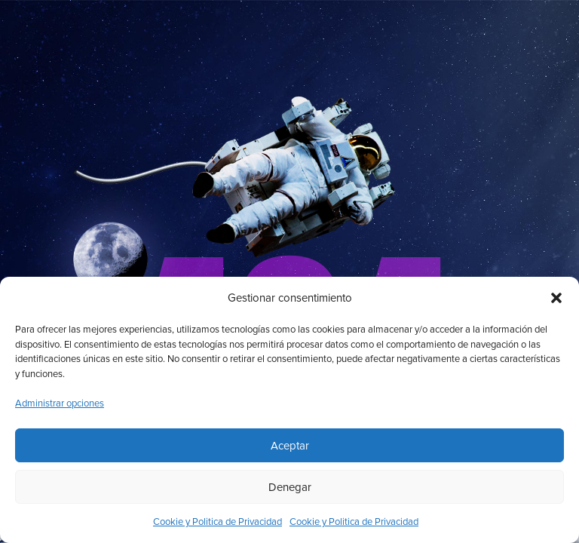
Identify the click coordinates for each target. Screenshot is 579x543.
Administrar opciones (59, 403)
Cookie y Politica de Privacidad (217, 522)
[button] (556, 297)
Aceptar (290, 445)
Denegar (289, 487)
